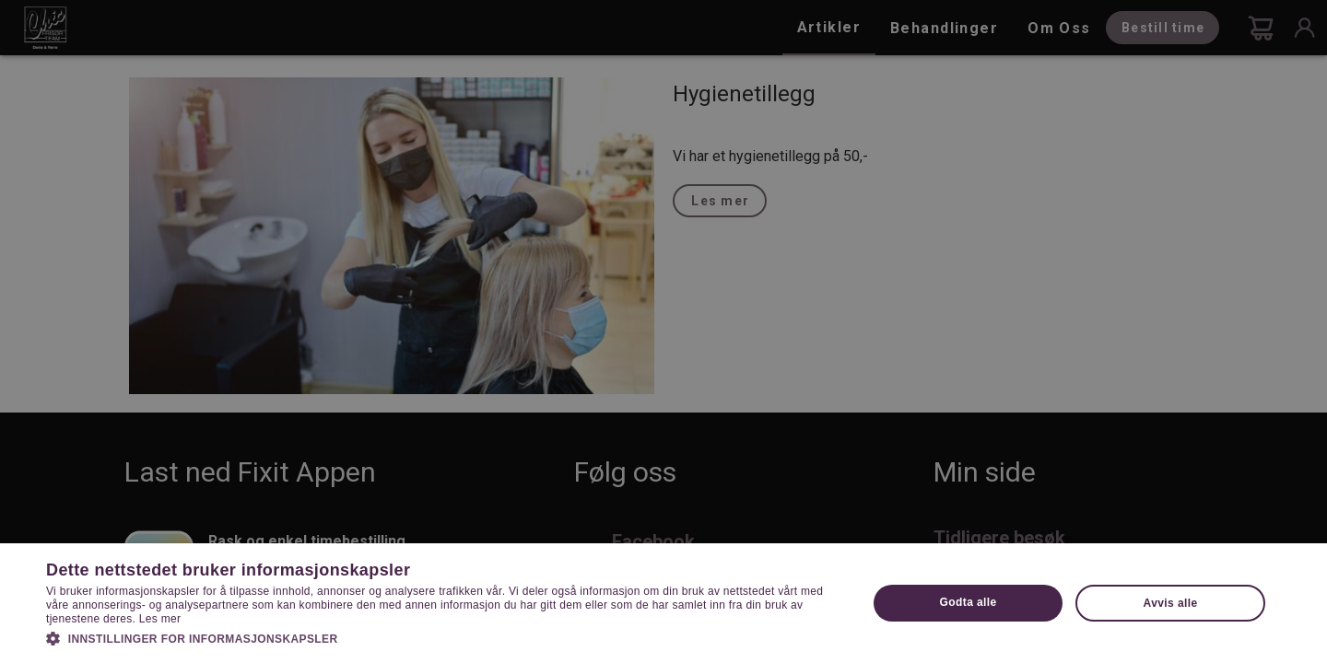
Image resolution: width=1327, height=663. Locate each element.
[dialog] (663, 331)
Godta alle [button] (968, 602)
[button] (444, 637)
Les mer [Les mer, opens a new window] (160, 618)
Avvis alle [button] (1171, 603)
